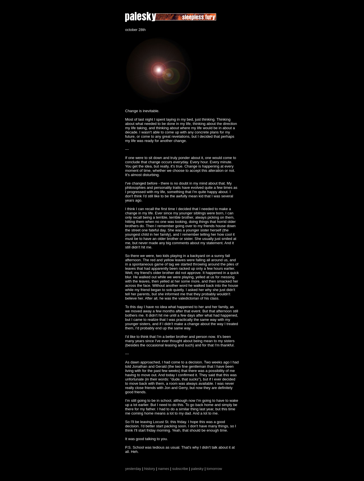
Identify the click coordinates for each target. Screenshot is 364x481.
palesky (197, 469)
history (149, 469)
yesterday (133, 469)
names (163, 469)
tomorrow (214, 469)
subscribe (180, 469)
